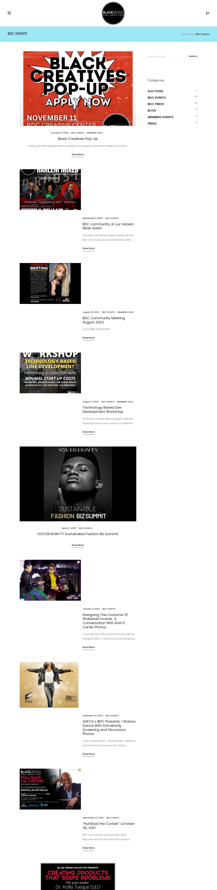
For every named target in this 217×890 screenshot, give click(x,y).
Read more (78, 154)
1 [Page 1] (31, 799)
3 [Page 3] (50, 799)
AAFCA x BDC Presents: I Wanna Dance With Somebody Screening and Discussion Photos (109, 516)
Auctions (155, 91)
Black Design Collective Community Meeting (102, 757)
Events (14, 881)
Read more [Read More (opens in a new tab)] (78, 421)
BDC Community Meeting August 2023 (104, 237)
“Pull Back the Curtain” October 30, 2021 (109, 573)
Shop (40, 881)
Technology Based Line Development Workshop (103, 286)
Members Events (160, 117)
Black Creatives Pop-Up (78, 138)
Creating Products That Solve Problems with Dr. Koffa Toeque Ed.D (77, 707)
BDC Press (156, 104)
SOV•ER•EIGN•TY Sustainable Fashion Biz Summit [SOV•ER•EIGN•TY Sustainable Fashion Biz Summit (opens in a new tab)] (78, 410)
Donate (55, 881)
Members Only (95, 132)
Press (152, 123)
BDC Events (77, 132)
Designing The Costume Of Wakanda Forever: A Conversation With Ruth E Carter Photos (105, 456)
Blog (152, 110)
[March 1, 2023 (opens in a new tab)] (69, 404)
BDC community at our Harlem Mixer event (108, 184)
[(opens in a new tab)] (78, 360)
